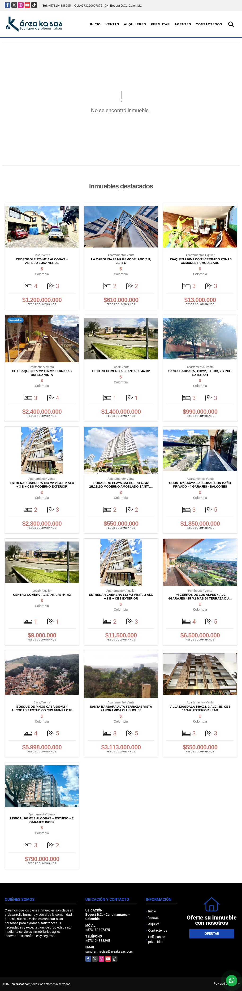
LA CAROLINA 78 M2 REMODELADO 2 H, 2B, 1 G (121, 261)
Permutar (160, 24)
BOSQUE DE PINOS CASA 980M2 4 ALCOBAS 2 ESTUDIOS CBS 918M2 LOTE (41, 708)
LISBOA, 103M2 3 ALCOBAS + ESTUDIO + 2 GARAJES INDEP (42, 820)
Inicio (95, 24)
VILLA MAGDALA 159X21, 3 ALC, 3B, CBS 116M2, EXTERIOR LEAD (200, 708)
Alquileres (135, 24)
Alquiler (153, 924)
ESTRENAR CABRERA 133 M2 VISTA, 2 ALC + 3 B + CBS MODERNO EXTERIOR (42, 485)
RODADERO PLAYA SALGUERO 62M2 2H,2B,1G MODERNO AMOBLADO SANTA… (121, 485)
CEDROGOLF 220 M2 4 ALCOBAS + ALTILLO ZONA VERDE (42, 261)
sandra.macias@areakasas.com (109, 951)
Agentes (183, 24)
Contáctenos (209, 24)
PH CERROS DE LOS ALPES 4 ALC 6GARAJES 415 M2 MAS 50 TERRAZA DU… (200, 596)
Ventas (112, 24)
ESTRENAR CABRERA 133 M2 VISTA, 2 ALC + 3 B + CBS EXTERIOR (121, 596)
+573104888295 (59, 5)
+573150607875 (91, 5)
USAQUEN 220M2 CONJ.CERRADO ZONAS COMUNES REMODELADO (200, 261)
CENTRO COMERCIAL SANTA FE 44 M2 (121, 371)
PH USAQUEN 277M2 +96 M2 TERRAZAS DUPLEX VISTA (42, 373)
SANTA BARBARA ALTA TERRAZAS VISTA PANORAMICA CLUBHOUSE (121, 708)
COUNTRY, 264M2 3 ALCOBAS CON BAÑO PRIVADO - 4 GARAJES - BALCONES (200, 485)
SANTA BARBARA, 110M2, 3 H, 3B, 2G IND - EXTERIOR (200, 373)
